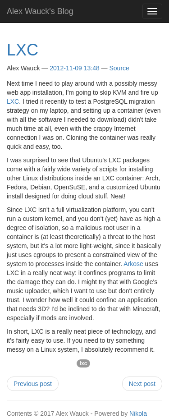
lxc (83, 363)
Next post (142, 383)
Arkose (133, 263)
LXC (22, 50)
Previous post (33, 383)
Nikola (138, 413)
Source (119, 68)
